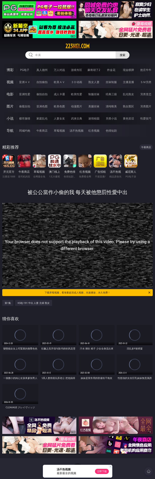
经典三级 (111, 94)
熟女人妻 (93, 82)
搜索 (122, 55)
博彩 (10, 69)
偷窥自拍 (24, 106)
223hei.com (77, 46)
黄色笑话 (128, 118)
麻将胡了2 (93, 70)
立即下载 (102, 471)
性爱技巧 (145, 118)
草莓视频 (59, 130)
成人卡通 (59, 94)
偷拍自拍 (42, 94)
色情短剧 (111, 130)
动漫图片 (76, 106)
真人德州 (42, 70)
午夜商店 (42, 130)
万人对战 (59, 70)
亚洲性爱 (24, 94)
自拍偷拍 (42, 82)
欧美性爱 (76, 94)
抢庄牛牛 (145, 70)
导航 (10, 130)
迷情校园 (93, 118)
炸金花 (111, 70)
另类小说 (111, 118)
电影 (10, 94)
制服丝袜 (93, 94)
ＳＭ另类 (145, 82)
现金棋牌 (128, 70)
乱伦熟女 (128, 94)
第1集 (8, 303)
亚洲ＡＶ (24, 82)
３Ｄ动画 (76, 82)
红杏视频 (93, 130)
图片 (10, 106)
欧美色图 (59, 106)
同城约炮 (24, 130)
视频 (10, 82)
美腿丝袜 (93, 106)
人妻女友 (59, 118)
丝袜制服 (111, 82)
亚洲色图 (42, 106)
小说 (10, 118)
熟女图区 (128, 106)
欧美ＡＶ (59, 82)
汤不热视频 (76, 130)
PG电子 (24, 70)
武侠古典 (76, 118)
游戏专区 (76, 70)
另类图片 (145, 106)
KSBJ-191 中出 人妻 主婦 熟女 (33, 303)
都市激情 (24, 118)
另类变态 (145, 94)
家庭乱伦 (42, 118)
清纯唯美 (111, 106)
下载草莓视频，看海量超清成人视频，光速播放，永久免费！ (98, 292)
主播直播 (128, 82)
